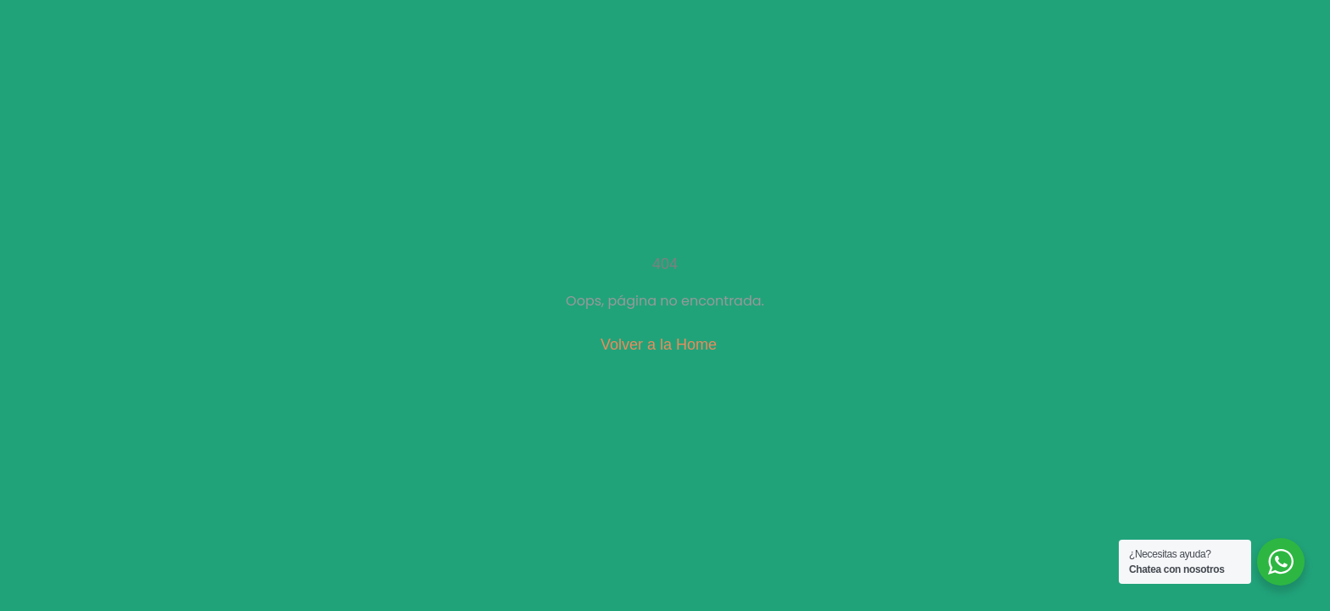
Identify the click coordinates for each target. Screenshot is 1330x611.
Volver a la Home (659, 344)
